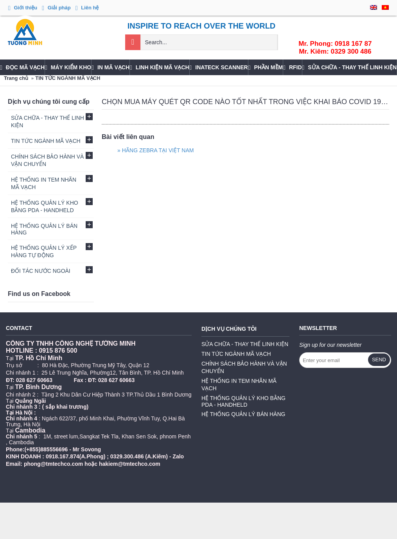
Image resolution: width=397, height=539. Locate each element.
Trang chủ (16, 78)
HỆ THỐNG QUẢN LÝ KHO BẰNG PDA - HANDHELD (243, 401)
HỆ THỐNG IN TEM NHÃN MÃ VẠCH (239, 384)
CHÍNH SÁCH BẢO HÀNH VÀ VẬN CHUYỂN (244, 367)
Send (379, 359)
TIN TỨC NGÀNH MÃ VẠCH (67, 78)
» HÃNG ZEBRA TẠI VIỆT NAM (155, 150)
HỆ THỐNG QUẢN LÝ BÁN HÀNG (243, 414)
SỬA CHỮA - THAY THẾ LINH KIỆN (244, 344)
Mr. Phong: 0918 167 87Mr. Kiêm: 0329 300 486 (335, 47)
